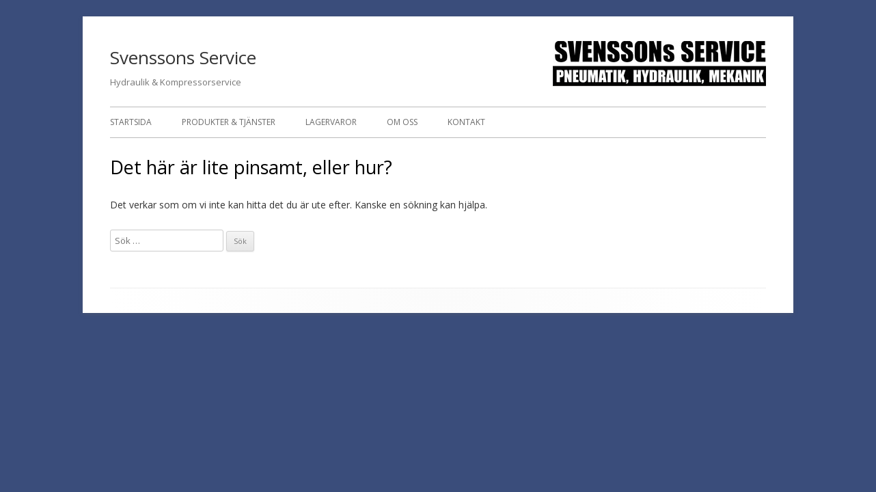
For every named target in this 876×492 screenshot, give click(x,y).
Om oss (402, 122)
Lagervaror (331, 122)
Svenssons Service (183, 57)
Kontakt (466, 122)
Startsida (131, 122)
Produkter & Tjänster (228, 122)
